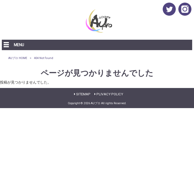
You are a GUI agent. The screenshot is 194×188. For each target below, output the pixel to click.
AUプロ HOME (17, 58)
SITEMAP (83, 94)
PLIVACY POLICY (109, 94)
